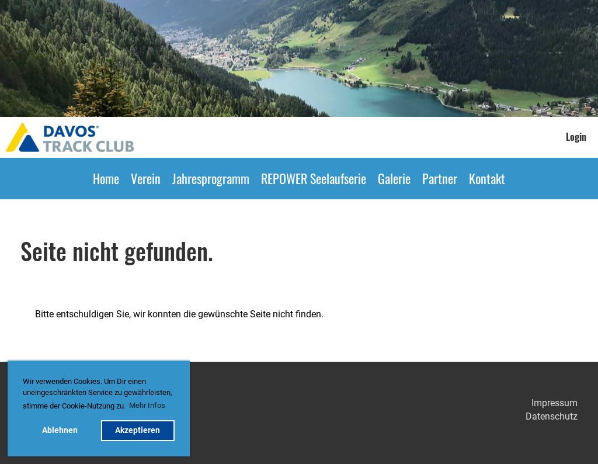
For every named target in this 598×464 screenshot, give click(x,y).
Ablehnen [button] (60, 430)
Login (576, 137)
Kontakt (487, 178)
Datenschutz (552, 416)
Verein (146, 178)
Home (106, 178)
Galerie (394, 178)
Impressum (554, 402)
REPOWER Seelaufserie (313, 178)
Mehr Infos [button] (147, 405)
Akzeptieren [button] (137, 430)
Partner (439, 178)
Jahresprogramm (210, 178)
